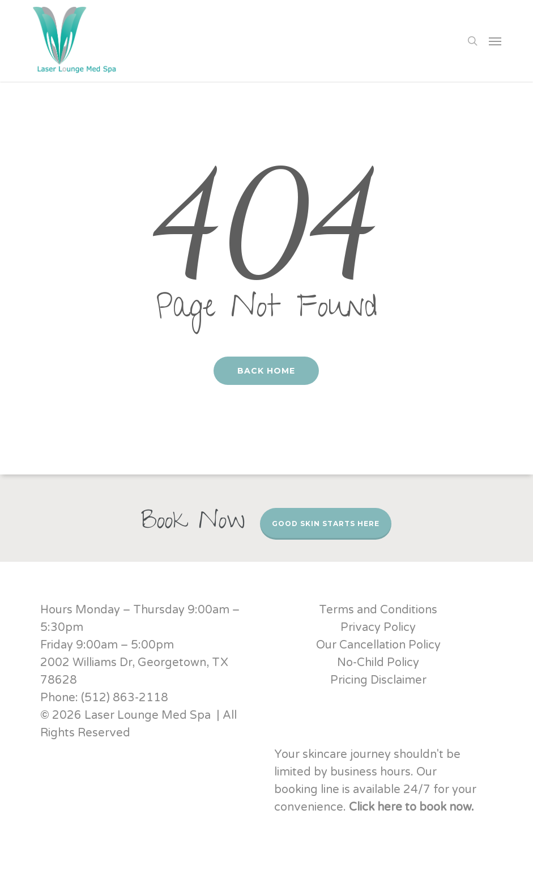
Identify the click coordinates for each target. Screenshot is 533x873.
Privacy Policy (378, 627)
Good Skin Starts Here (326, 523)
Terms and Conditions (378, 610)
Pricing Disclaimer (378, 680)
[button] (495, 40)
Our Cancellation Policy (378, 645)
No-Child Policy (378, 662)
